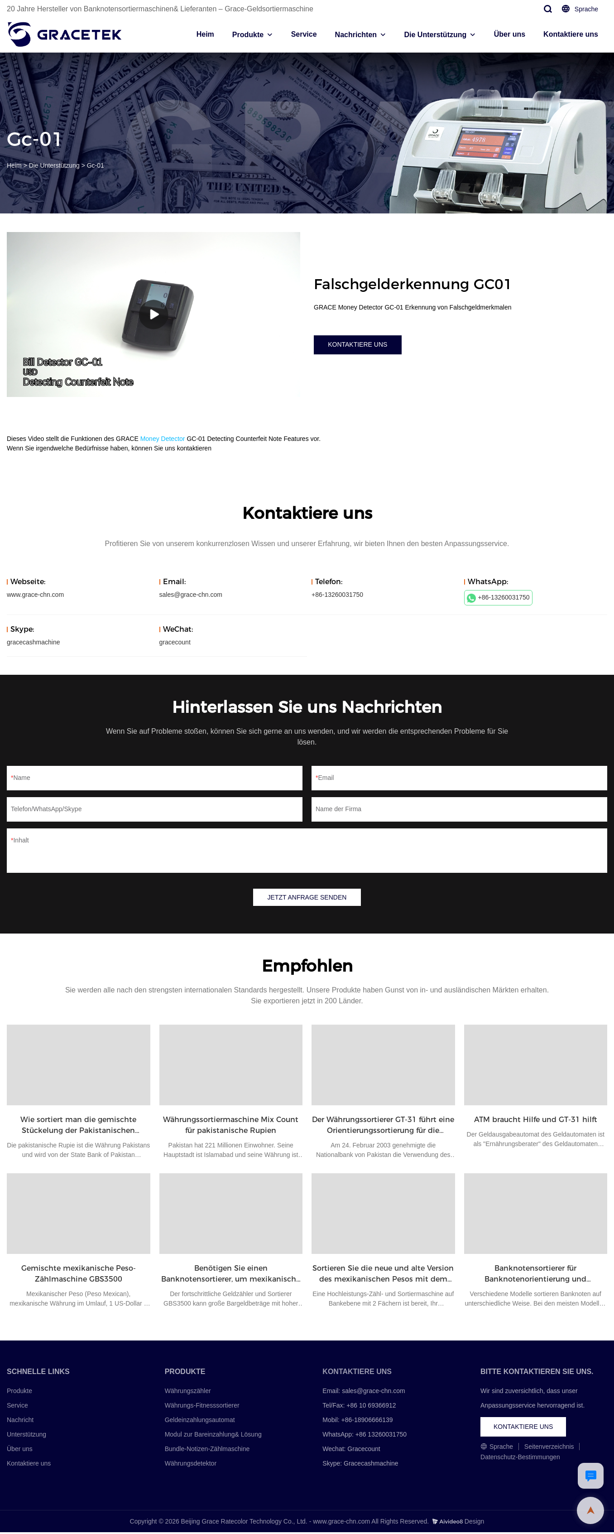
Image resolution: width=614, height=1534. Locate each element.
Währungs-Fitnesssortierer (202, 1407)
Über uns (509, 34)
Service (304, 34)
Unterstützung (26, 1436)
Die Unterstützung (435, 35)
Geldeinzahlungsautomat (200, 1421)
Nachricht (20, 1421)
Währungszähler (188, 1392)
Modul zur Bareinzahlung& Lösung (213, 1436)
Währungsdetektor (190, 1465)
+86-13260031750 (498, 598)
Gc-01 (95, 165)
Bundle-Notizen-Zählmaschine (207, 1450)
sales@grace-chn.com (191, 594)
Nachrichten (356, 35)
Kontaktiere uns (570, 34)
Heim (205, 34)
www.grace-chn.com (35, 594)
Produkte (248, 35)
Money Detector (162, 438)
